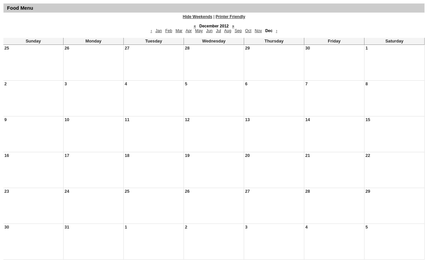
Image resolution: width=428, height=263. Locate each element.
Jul (218, 30)
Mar (179, 30)
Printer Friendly (230, 16)
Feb (168, 30)
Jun (209, 30)
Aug (227, 30)
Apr (189, 30)
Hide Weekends (197, 16)
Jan (158, 30)
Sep (238, 30)
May (199, 30)
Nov (258, 30)
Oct (248, 30)
